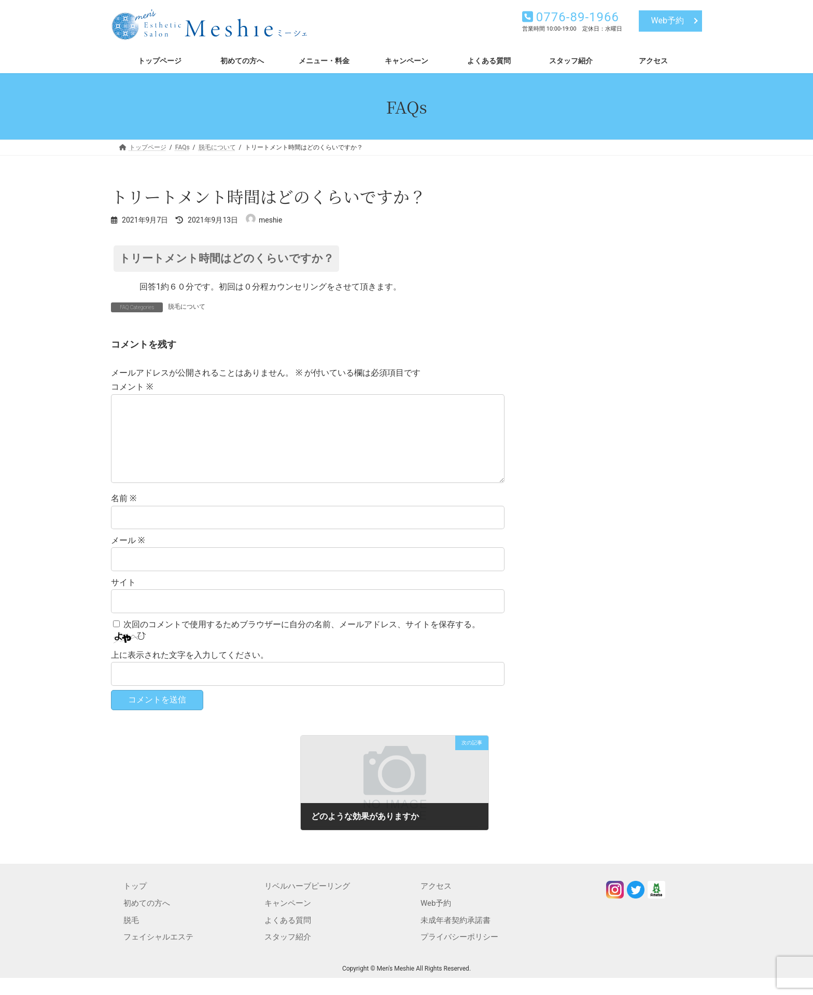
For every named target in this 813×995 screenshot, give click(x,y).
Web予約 (667, 20)
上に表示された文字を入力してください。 (190, 671)
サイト (123, 599)
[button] (307, 258)
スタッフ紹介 (287, 953)
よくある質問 (287, 937)
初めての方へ (146, 919)
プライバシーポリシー (459, 953)
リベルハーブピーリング (307, 902)
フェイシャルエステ (158, 953)
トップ (135, 902)
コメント (132, 387)
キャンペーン (287, 919)
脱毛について (186, 306)
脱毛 (131, 937)
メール (128, 557)
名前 (123, 515)
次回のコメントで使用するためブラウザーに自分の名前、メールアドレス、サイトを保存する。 (301, 641)
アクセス (436, 902)
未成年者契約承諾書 (455, 937)
